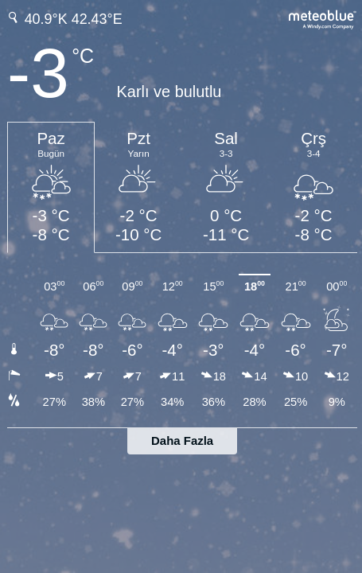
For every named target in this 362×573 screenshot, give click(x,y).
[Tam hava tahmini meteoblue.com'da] (323, 18)
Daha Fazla (182, 440)
